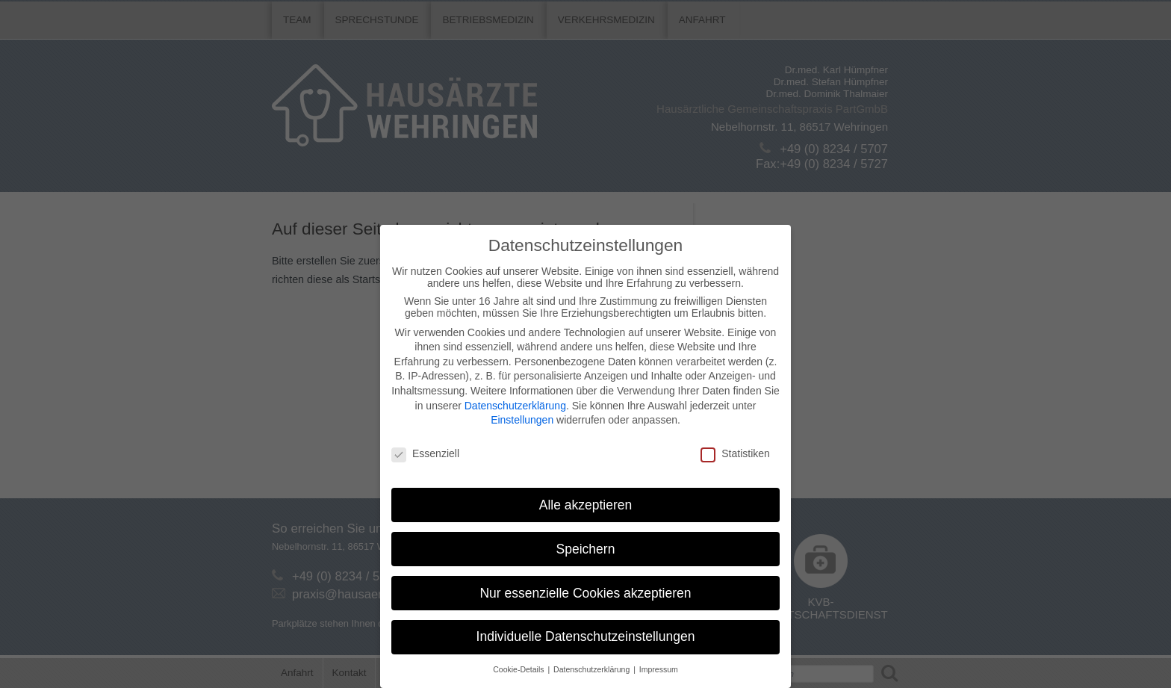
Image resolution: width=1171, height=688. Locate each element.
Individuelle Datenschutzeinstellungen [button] (585, 636)
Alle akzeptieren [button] (586, 505)
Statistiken (735, 453)
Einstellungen (522, 420)
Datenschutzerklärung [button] (592, 669)
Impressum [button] (658, 669)
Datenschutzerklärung (515, 406)
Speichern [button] (585, 549)
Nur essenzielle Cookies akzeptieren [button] (585, 593)
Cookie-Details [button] (519, 669)
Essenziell (425, 453)
